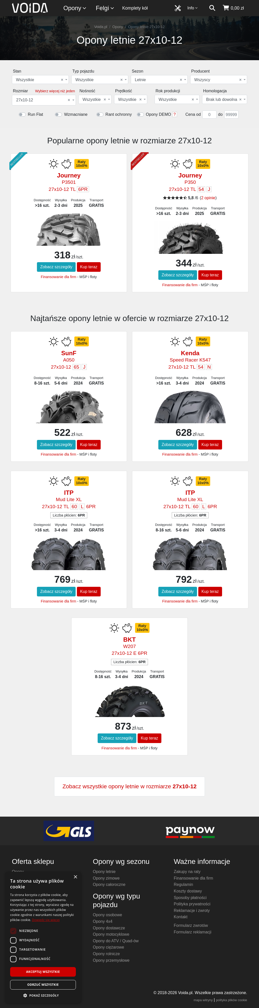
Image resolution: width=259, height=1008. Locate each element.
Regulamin (183, 884)
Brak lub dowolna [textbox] (224, 100)
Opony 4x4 (102, 921)
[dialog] (43, 937)
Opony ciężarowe (108, 947)
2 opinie (208, 198)
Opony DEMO (158, 114)
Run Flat (35, 114)
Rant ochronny (118, 114)
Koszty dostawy (188, 891)
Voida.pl (100, 27)
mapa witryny (203, 1000)
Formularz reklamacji (192, 932)
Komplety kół (135, 8)
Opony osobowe (107, 915)
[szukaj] (212, 8)
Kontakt (180, 917)
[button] (43, 995)
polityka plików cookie (231, 1000)
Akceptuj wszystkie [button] (43, 972)
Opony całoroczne (109, 884)
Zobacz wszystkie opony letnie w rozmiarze (129, 786)
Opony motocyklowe (111, 934)
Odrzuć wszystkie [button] (43, 984)
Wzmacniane (75, 114)
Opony (75, 8)
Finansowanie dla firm (58, 277)
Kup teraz (88, 267)
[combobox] (40, 79)
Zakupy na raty (187, 871)
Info (192, 8)
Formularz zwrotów (191, 925)
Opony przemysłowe (111, 960)
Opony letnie (104, 871)
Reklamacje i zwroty (192, 910)
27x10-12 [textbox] (43, 100)
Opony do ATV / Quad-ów (116, 941)
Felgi (105, 8)
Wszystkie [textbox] (39, 80)
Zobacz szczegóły (56, 267)
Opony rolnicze (106, 954)
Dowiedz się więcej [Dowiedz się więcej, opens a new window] (46, 920)
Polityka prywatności (192, 904)
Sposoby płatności (190, 897)
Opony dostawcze (109, 928)
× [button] (75, 877)
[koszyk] (233, 8)
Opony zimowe (106, 878)
